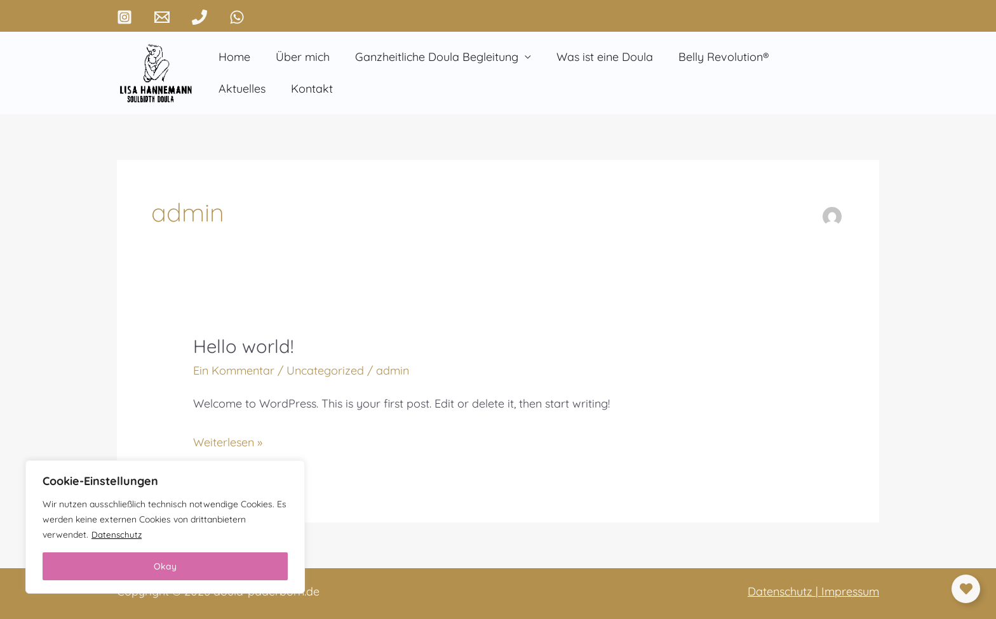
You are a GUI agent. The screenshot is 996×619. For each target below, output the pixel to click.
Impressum (850, 591)
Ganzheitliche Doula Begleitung (430, 57)
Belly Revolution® (712, 57)
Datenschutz (117, 534)
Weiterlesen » (227, 440)
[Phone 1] (199, 17)
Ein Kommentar (233, 370)
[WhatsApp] (237, 17)
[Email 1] (162, 17)
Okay (165, 566)
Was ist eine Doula (596, 57)
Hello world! (245, 346)
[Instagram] (124, 17)
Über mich (299, 57)
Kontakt (238, 88)
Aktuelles (804, 57)
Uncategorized (325, 370)
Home (233, 57)
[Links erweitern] (966, 589)
